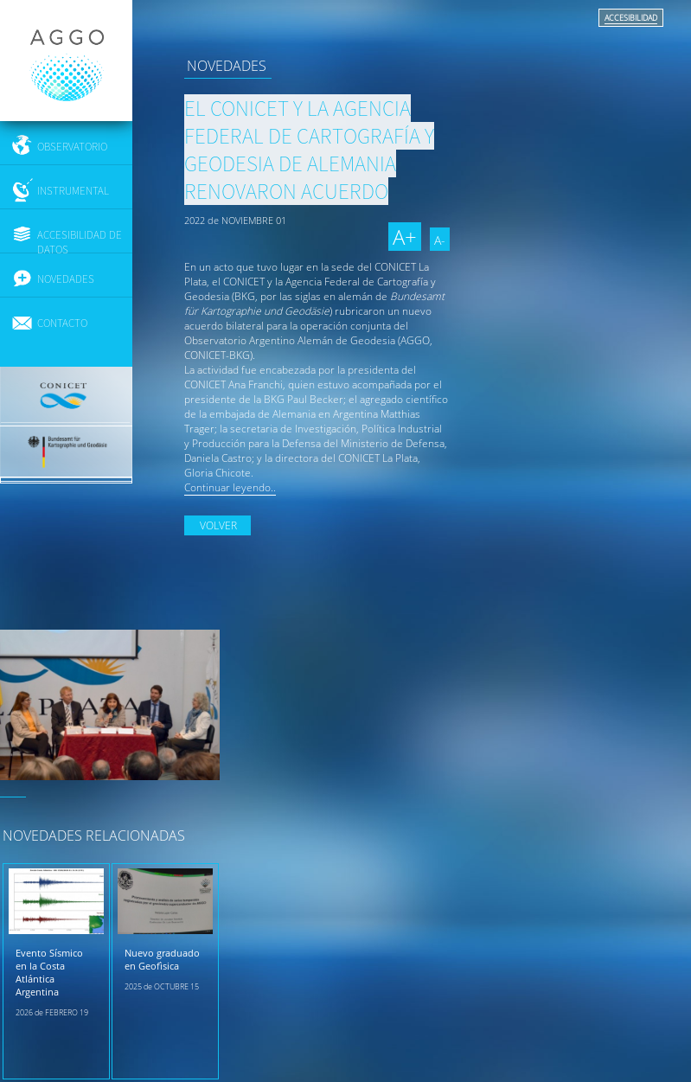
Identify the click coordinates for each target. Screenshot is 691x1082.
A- (439, 240)
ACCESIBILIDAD (631, 17)
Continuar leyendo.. (230, 487)
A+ (405, 236)
